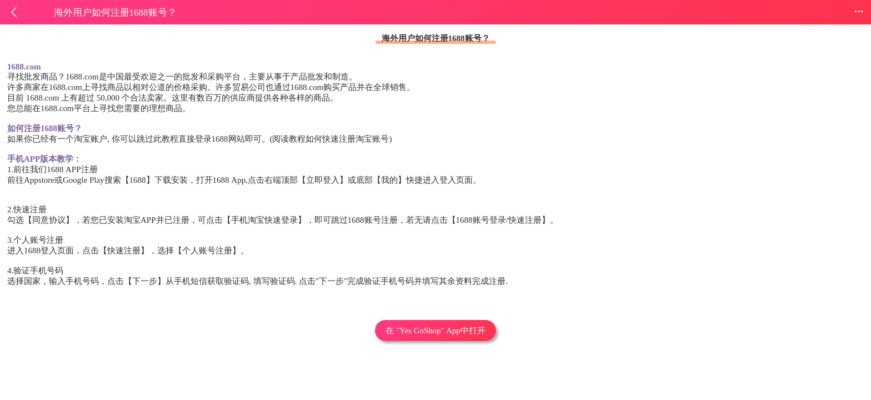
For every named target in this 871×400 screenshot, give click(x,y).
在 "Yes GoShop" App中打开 (435, 330)
